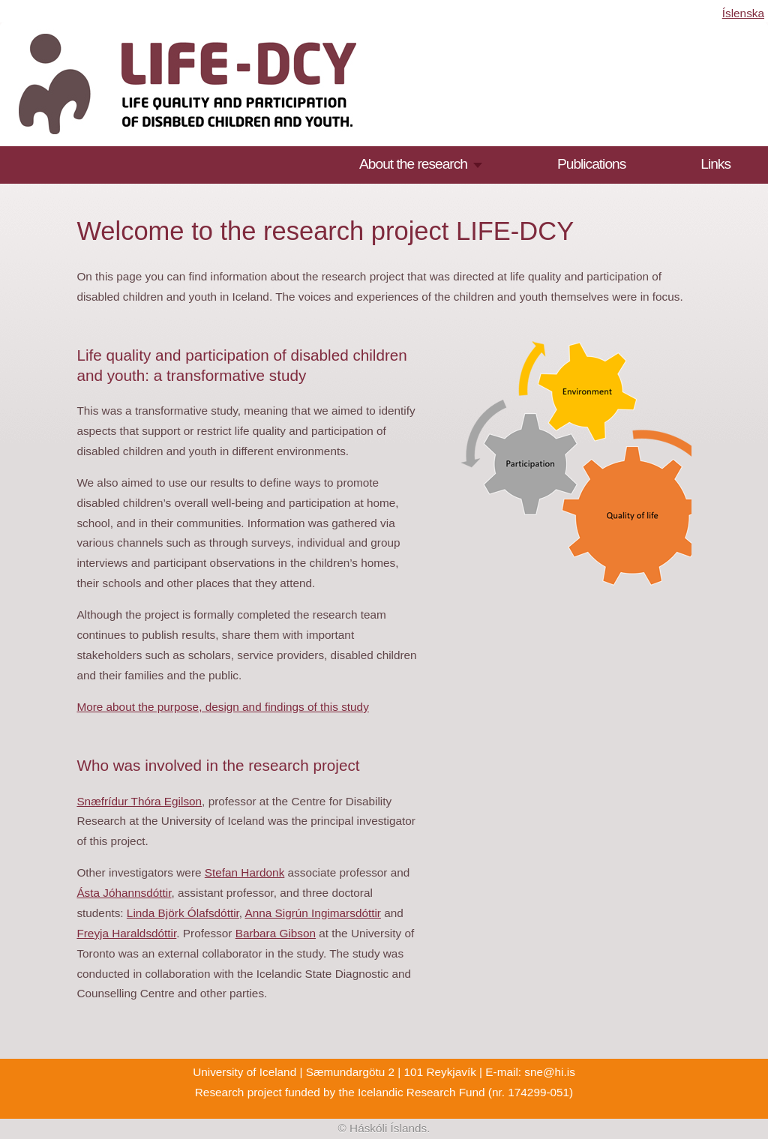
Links (715, 164)
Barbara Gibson (276, 933)
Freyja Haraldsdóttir (126, 933)
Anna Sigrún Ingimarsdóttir (312, 913)
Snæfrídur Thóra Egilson (139, 801)
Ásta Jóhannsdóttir (123, 892)
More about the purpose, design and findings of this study (222, 706)
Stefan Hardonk (245, 872)
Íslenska (743, 13)
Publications (591, 164)
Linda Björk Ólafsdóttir (183, 913)
